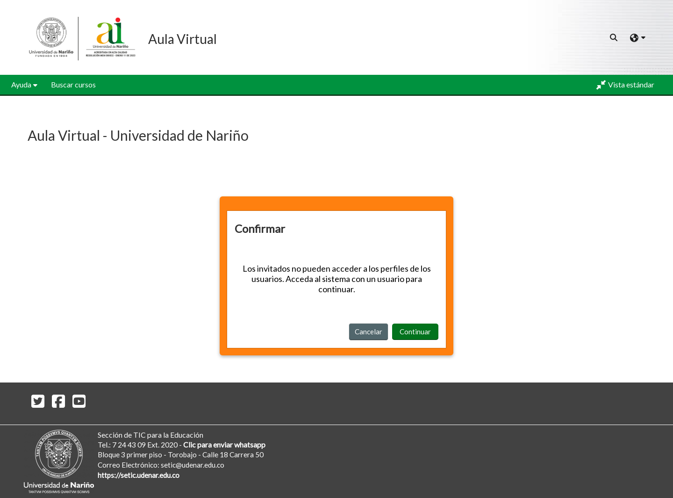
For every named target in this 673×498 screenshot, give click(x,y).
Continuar (415, 331)
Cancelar (368, 331)
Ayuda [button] (21, 84)
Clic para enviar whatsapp (224, 444)
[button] (614, 37)
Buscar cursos (73, 84)
